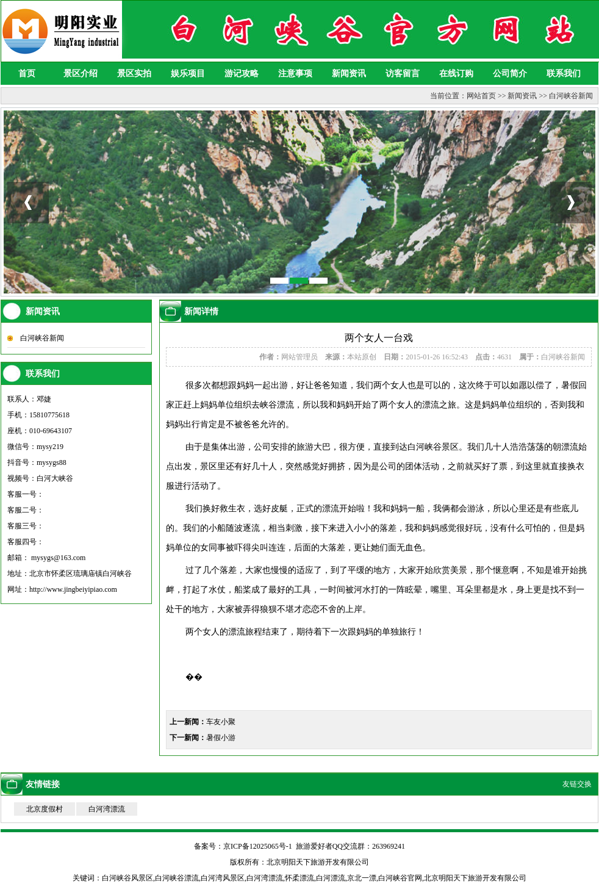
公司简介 (510, 73)
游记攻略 (241, 73)
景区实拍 (134, 73)
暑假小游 (220, 737)
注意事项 (295, 73)
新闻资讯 (349, 73)
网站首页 (481, 96)
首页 (26, 73)
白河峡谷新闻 (571, 96)
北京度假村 (44, 809)
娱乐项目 (188, 73)
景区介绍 (80, 73)
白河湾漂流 (106, 809)
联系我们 (564, 73)
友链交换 (577, 784)
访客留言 (403, 73)
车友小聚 (220, 722)
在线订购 (456, 73)
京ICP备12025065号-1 (257, 846)
